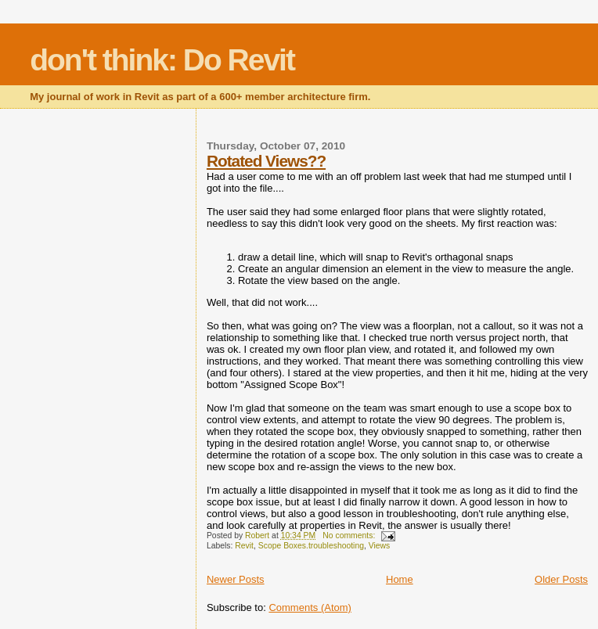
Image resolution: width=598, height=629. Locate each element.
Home (399, 579)
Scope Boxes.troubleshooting (311, 545)
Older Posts (561, 579)
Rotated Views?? (266, 161)
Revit (244, 545)
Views (380, 545)
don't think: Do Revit (162, 60)
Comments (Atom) (309, 607)
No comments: (349, 535)
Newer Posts (236, 579)
